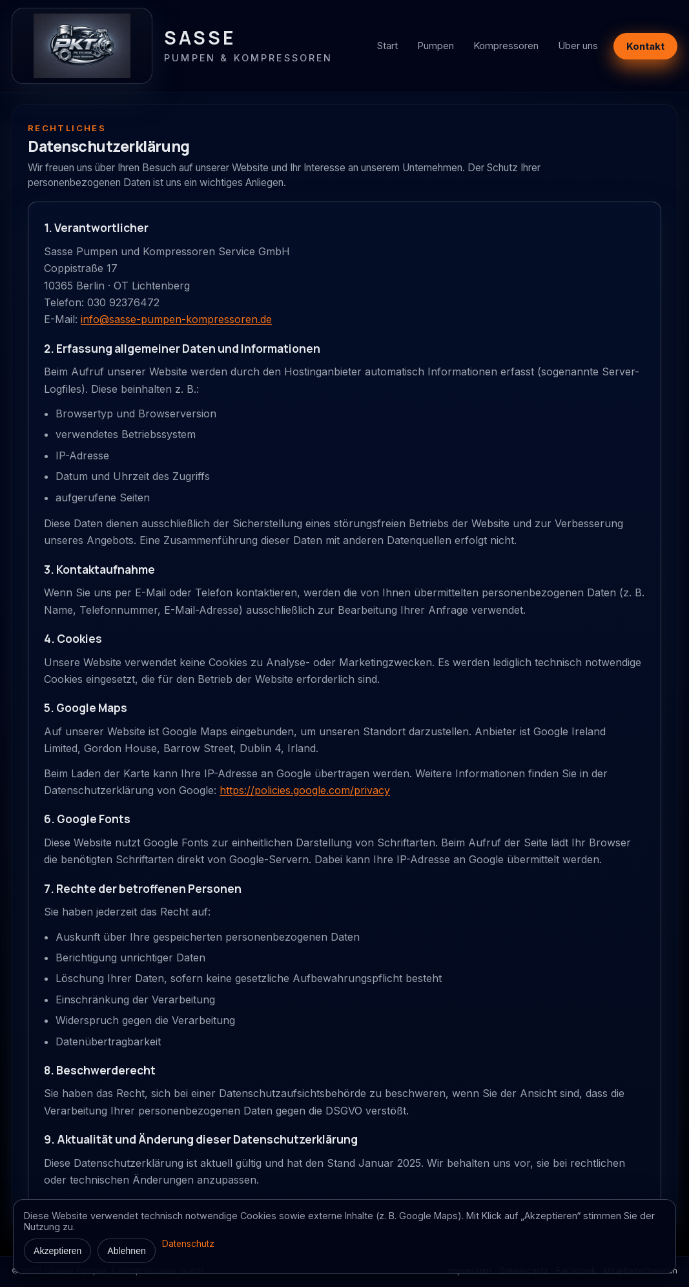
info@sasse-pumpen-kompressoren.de (176, 319)
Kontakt (645, 46)
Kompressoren (506, 45)
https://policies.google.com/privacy (305, 790)
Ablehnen (126, 1251)
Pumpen (435, 45)
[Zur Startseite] (172, 46)
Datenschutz (188, 1244)
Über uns (578, 45)
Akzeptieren (57, 1251)
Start (387, 45)
